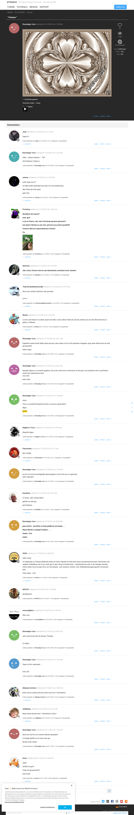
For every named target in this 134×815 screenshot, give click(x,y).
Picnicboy (27, 209)
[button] (108, 116)
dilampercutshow (30, 688)
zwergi (25, 177)
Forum (11, 7)
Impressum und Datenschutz (14, 802)
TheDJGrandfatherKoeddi (33, 287)
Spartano (26, 266)
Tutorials (22, 7)
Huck (25, 758)
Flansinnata (27, 449)
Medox (25, 315)
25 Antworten (120, 45)
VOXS (25, 553)
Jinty (25, 132)
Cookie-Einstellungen (47, 807)
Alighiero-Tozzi (29, 428)
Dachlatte (27, 493)
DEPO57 (26, 589)
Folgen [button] (96, 116)
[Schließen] (71, 785)
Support (44, 7)
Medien (34, 7)
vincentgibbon (28, 610)
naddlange (27, 709)
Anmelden (120, 7)
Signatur (27, 144)
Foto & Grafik (19, 12)
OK (65, 807)
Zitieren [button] (102, 116)
